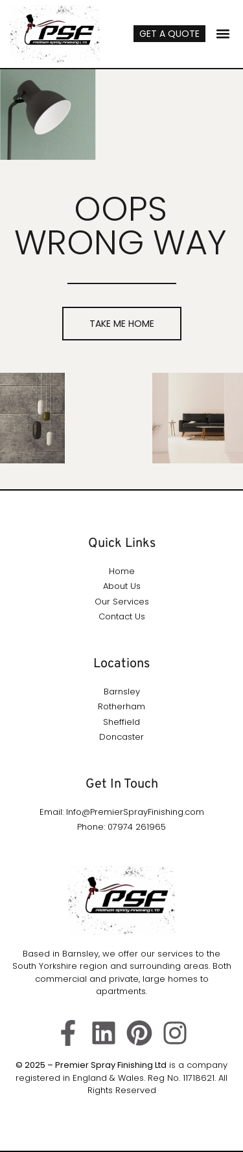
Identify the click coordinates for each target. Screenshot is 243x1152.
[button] (222, 34)
